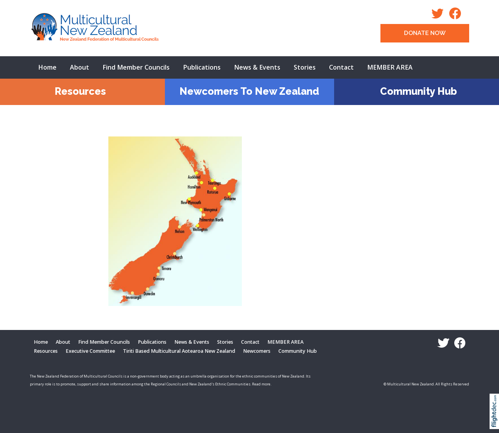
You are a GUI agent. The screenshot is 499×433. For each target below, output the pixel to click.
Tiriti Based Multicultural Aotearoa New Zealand (179, 351)
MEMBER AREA (390, 67)
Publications (202, 67)
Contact (341, 67)
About (79, 67)
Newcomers (257, 351)
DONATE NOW (425, 33)
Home (47, 67)
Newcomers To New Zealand (249, 91)
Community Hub (418, 91)
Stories (305, 67)
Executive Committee (90, 351)
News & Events (257, 67)
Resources (80, 91)
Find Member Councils (136, 67)
